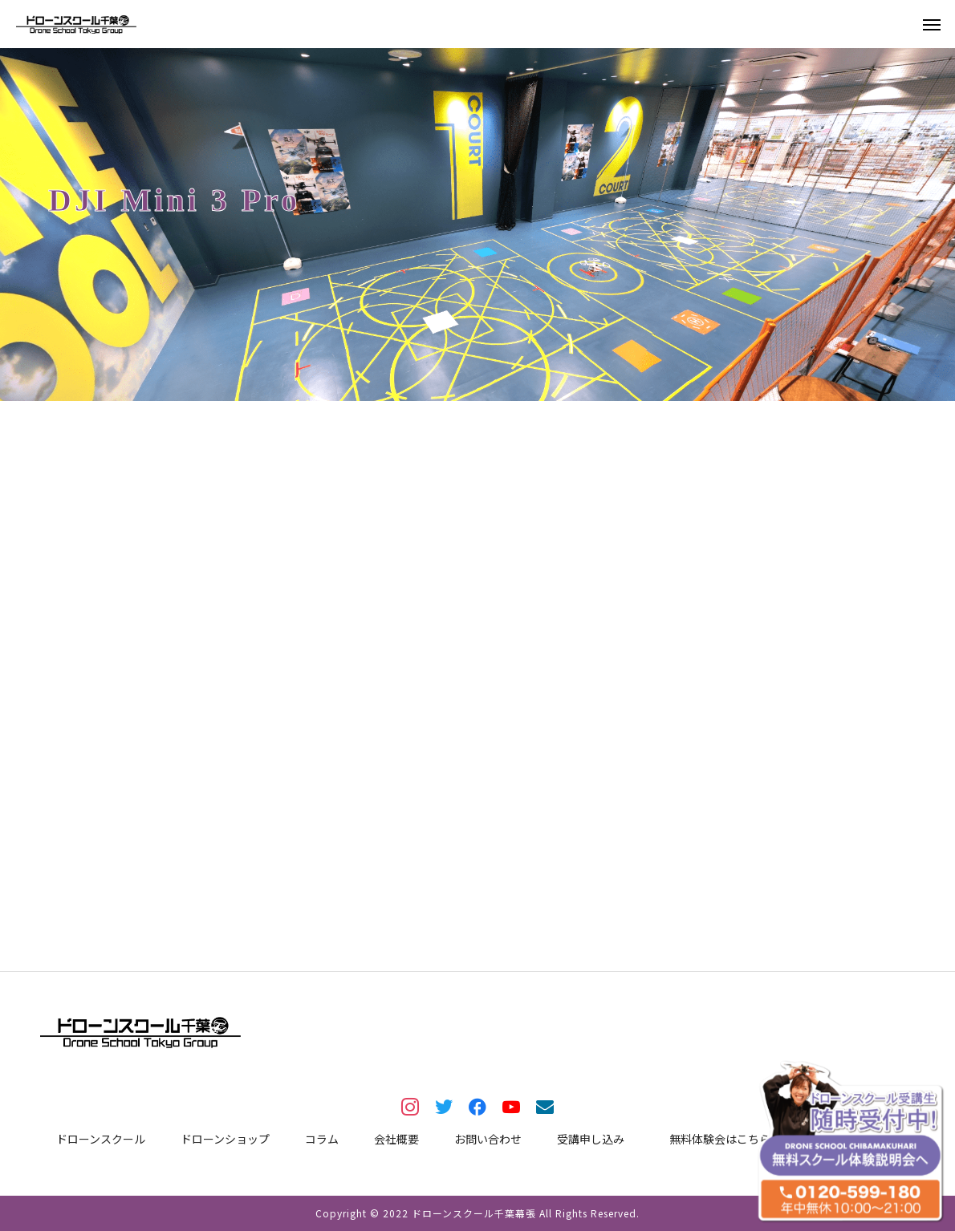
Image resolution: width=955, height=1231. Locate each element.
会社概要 (396, 1139)
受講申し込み (590, 1139)
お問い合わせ (488, 1139)
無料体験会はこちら (719, 1139)
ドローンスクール (100, 1139)
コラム (322, 1139)
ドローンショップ (225, 1139)
